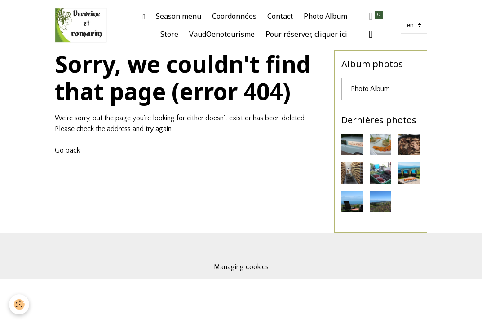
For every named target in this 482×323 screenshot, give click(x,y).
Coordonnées (234, 16)
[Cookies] (19, 304)
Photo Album (325, 16)
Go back (67, 150)
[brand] (81, 25)
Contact (280, 16)
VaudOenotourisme (222, 34)
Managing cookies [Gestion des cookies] (241, 267)
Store (169, 34)
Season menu (178, 16)
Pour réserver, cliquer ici (306, 34)
